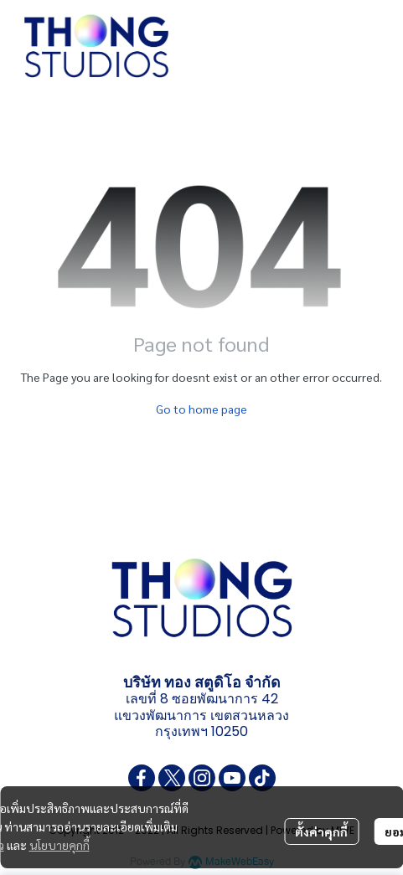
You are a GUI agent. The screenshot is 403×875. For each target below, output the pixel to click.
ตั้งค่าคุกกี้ (321, 831)
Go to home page (201, 408)
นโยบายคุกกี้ (59, 844)
